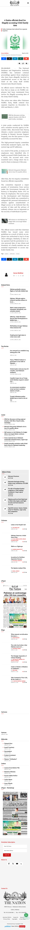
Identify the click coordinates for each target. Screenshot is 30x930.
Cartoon (3, 733)
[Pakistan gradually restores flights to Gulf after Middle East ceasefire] (5, 291)
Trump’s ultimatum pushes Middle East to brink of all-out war (18, 398)
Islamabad (13, 55)
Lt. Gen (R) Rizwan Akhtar (18, 681)
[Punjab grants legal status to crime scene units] (5, 337)
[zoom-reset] (23, 63)
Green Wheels (8, 783)
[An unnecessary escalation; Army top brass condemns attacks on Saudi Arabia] (5, 389)
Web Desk (14, 670)
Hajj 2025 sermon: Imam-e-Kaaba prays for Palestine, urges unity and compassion (17, 509)
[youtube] (17, 863)
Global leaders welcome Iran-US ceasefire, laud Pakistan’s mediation (19, 370)
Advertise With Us (7, 917)
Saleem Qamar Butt (17, 549)
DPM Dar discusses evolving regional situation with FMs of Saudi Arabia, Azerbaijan (17, 117)
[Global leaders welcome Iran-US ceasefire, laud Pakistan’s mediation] (5, 371)
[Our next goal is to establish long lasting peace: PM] (5, 353)
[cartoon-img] (15, 723)
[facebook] (24, 529)
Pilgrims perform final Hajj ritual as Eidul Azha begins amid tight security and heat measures (17, 501)
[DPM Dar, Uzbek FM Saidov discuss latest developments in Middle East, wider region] (5, 319)
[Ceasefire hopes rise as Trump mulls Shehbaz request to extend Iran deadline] (5, 380)
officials (12, 253)
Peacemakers (8, 751)
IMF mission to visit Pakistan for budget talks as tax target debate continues (17, 221)
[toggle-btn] (28, 3)
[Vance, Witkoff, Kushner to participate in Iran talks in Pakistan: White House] (5, 362)
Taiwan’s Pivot (8, 743)
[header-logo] (15, 3)
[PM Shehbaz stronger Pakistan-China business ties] (5, 328)
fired (17, 253)
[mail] (26, 58)
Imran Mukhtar (5, 53)
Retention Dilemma (9, 772)
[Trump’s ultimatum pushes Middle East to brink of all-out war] (5, 399)
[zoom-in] (27, 63)
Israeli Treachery (9, 747)
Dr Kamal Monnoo (17, 560)
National (3, 55)
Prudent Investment (10, 755)
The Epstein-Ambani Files (18, 568)
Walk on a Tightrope (17, 546)
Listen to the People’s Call (18, 525)
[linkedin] (15, 58)
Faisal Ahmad (15, 571)
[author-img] (6, 527)
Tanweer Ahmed (16, 648)
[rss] (21, 863)
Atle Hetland (15, 527)
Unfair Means (8, 779)
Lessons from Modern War (12, 768)
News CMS (14, 926)
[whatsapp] (20, 58)
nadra (6, 253)
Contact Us (15, 917)
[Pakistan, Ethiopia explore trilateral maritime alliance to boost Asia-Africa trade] (5, 301)
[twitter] (9, 58)
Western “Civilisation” (10, 759)
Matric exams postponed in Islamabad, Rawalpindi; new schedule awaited (18, 309)
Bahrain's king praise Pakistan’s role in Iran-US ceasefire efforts (17, 171)
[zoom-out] (20, 63)
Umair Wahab (15, 637)
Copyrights (15, 919)
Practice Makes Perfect (10, 775)
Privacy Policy (6, 919)
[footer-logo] (15, 897)
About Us (22, 917)
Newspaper (19, 55)
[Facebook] (3, 58)
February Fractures (13, 476)
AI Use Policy (22, 919)
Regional (8, 55)
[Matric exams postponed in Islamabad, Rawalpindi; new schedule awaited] (5, 310)
